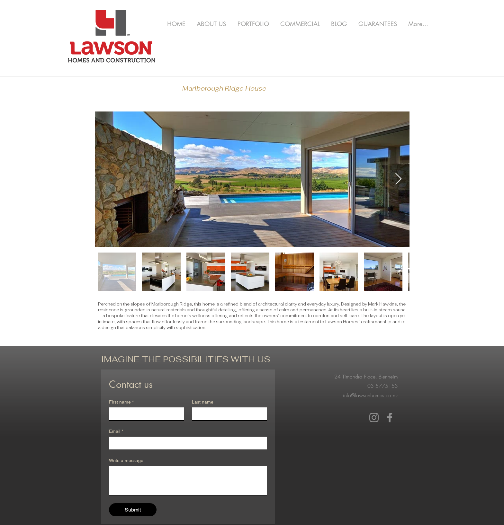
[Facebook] (389, 417)
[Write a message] (188, 480)
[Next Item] (398, 179)
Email (116, 431)
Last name (202, 402)
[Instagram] (374, 417)
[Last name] (227, 413)
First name (121, 402)
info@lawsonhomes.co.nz (370, 395)
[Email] (186, 443)
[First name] (144, 413)
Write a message (126, 460)
